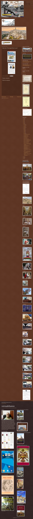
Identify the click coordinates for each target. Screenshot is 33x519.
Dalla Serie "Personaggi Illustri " (27, 141)
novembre (25, 125)
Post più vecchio (19, 96)
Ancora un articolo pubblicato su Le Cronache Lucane (27, 147)
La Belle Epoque (24, 72)
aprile (24, 131)
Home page (11, 96)
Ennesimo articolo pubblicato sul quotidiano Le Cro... (27, 145)
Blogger (19, 517)
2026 (23, 118)
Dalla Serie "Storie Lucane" (26, 142)
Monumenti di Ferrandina (4, 403)
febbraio (24, 133)
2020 (23, 123)
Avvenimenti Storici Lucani (26, 138)
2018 (23, 157)
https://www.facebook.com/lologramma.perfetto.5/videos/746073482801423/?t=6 (27, 61)
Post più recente (4, 96)
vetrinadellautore (8, 406)
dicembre (25, 124)
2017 (23, 158)
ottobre (24, 126)
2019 (23, 156)
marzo (24, 132)
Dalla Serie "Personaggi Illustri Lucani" (27, 139)
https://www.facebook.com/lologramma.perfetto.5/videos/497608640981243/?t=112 (27, 65)
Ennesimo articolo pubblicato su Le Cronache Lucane (27, 148)
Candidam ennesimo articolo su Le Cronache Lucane (27, 155)
